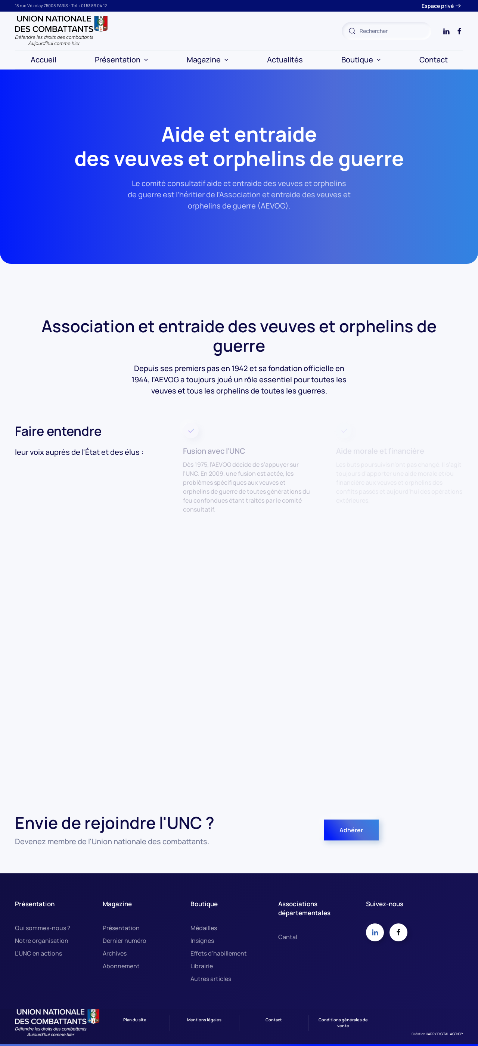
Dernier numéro (124, 941)
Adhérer (351, 830)
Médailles (203, 928)
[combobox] (386, 31)
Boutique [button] (361, 60)
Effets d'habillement (218, 953)
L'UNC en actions (38, 953)
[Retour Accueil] (61, 30)
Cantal (287, 937)
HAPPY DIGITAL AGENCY (444, 1033)
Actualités (285, 60)
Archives (115, 953)
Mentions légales (204, 1019)
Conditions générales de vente (343, 1023)
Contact (433, 60)
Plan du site (134, 1019)
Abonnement (121, 966)
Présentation (121, 928)
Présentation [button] (121, 60)
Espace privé (438, 5)
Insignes (202, 941)
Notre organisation (41, 941)
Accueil (43, 60)
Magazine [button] (208, 60)
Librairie (201, 966)
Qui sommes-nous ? (43, 928)
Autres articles (210, 979)
